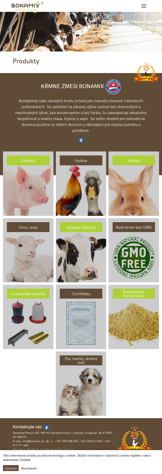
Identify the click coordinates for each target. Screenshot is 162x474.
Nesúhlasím (29, 468)
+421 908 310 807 (91, 441)
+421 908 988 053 (66, 441)
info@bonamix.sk (33, 441)
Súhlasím (11, 468)
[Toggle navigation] (143, 6)
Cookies (24, 459)
